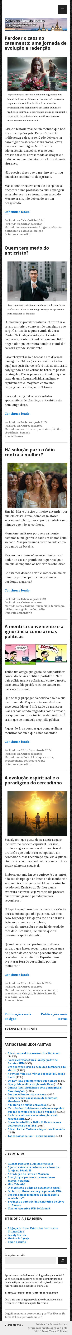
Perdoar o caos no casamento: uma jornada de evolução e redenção (36, 43)
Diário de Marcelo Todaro (21, 1324)
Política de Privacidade (50, 1324)
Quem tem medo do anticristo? (27, 250)
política (28, 760)
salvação (26, 230)
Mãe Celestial (16, 1184)
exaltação (55, 227)
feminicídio (43, 606)
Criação (27, 993)
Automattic (34, 1317)
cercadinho (30, 990)
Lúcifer (57, 429)
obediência (12, 432)
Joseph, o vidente (19, 1181)
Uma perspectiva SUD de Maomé (29, 1208)
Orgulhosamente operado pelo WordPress (47, 1329)
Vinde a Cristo (17, 1242)
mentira (48, 757)
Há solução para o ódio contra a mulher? (30, 452)
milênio (9, 609)
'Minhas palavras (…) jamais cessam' (31, 1163)
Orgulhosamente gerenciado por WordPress (33, 1313)
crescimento (13, 993)
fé (54, 993)
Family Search (17, 1235)
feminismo (58, 606)
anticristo (44, 429)
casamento (30, 227)
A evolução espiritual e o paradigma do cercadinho (33, 780)
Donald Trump (32, 757)
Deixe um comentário (18, 234)
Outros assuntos (31, 224)
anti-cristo (30, 429)
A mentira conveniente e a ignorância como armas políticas (34, 631)
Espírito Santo (42, 993)
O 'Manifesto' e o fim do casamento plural (34, 1187)
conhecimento (48, 990)
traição (38, 230)
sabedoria (11, 997)
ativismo (28, 606)
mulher (33, 609)
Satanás (25, 432)
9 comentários (14, 1000)
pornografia (12, 230)
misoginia (21, 609)
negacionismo (13, 760)
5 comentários (14, 436)
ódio (42, 609)
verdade (39, 760)
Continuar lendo (17, 212)
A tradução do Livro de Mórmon (28, 1174)
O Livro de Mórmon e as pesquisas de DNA (35, 1191)
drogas (43, 227)
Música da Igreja (18, 1238)
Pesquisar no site (15, 1255)
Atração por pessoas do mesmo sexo (31, 1177)
